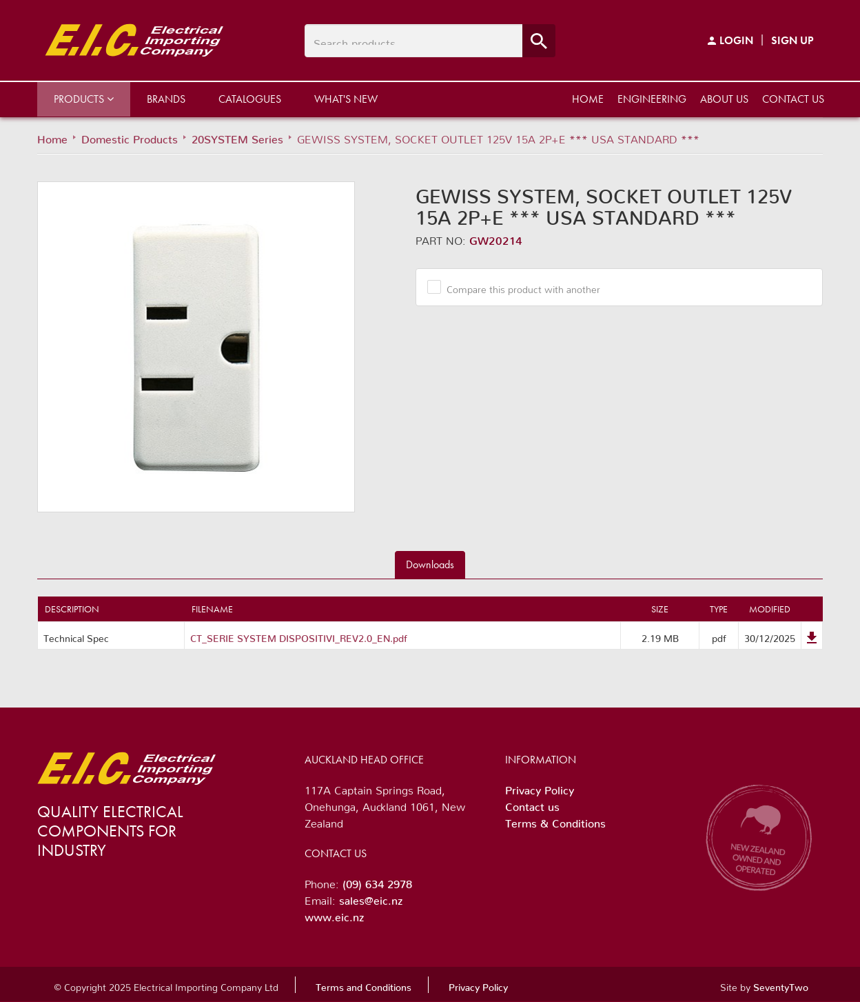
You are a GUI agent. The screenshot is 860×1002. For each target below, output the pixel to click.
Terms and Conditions (363, 984)
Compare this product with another (518, 287)
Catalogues (249, 99)
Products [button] (84, 99)
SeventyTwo (780, 984)
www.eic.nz (334, 914)
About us (724, 99)
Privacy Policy (539, 787)
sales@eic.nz (370, 898)
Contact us (793, 99)
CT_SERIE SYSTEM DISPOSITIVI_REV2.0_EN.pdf (298, 635)
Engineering (651, 99)
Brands (166, 99)
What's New (346, 99)
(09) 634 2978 (377, 881)
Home (588, 99)
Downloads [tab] (430, 564)
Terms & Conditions (555, 820)
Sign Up (792, 40)
